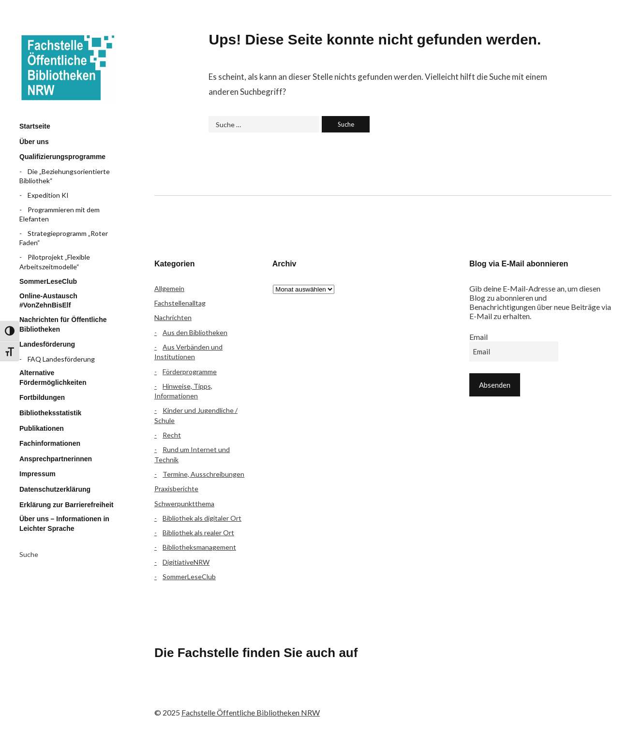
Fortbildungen (42, 397)
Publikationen (41, 428)
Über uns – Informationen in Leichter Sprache (64, 523)
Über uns (34, 142)
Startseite (34, 126)
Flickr (192, 693)
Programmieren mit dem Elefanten (59, 214)
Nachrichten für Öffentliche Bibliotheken (62, 324)
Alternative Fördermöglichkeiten (52, 377)
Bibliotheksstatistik (50, 413)
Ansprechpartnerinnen (55, 459)
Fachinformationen (49, 443)
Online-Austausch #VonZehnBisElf (48, 300)
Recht (172, 435)
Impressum (37, 474)
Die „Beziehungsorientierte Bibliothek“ (64, 176)
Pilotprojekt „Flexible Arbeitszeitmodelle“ (54, 262)
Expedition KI (48, 195)
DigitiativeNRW (186, 562)
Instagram (218, 693)
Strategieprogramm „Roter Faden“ (63, 238)
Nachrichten (173, 317)
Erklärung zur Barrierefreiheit (66, 505)
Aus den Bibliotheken (195, 332)
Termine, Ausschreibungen (203, 474)
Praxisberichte (176, 488)
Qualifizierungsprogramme (62, 157)
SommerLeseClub (48, 281)
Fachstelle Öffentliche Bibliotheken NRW (67, 67)
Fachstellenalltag (180, 303)
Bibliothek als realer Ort (198, 532)
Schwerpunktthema (184, 503)
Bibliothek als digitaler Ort (202, 518)
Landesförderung (47, 344)
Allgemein (169, 288)
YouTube (243, 693)
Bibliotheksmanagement (199, 547)
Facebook (166, 693)
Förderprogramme (190, 371)
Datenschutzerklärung (54, 489)
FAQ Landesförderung (61, 359)
